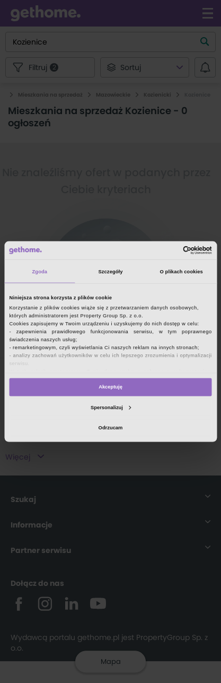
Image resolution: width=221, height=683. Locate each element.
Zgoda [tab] (40, 271)
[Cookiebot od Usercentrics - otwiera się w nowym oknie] (165, 250)
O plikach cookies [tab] (181, 271)
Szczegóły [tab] (110, 271)
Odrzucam (111, 427)
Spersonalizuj (111, 407)
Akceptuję (110, 387)
